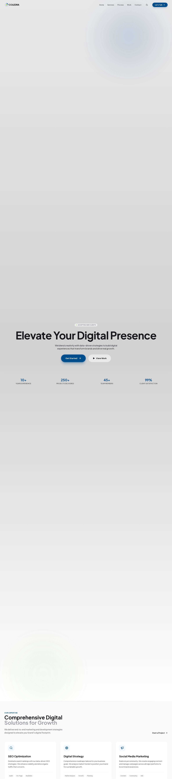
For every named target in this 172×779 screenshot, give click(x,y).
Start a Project (160, 733)
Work (129, 5)
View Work (100, 358)
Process (120, 5)
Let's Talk (160, 5)
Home (101, 5)
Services (110, 5)
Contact (138, 5)
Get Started (73, 358)
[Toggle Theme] (147, 5)
